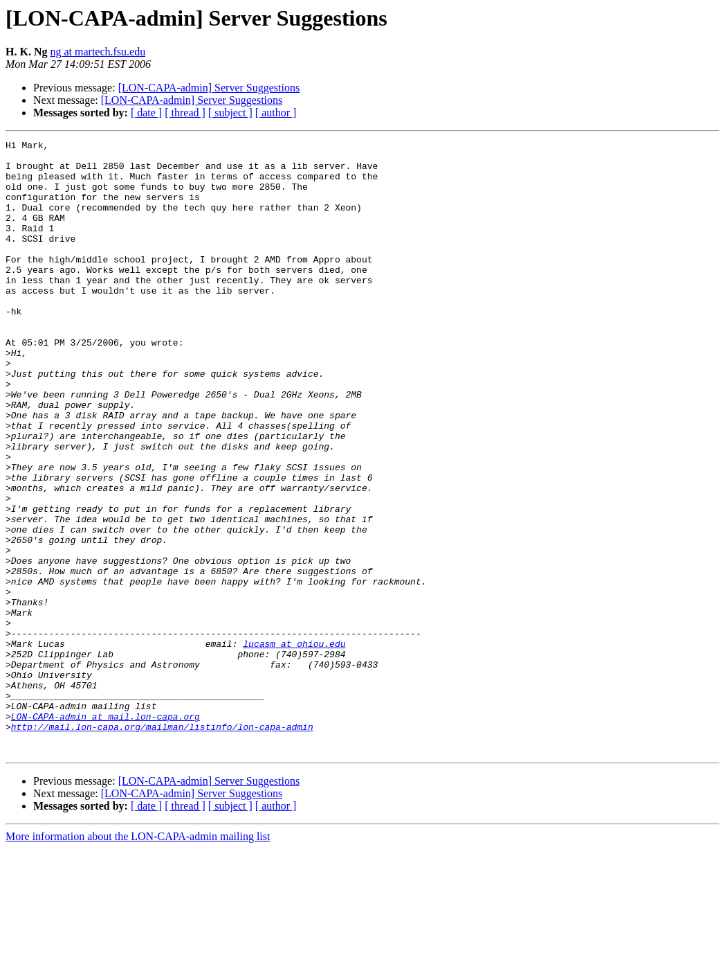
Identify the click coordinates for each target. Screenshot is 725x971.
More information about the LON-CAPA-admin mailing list (138, 959)
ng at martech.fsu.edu (97, 51)
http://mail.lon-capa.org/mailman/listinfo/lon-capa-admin (162, 845)
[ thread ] (185, 112)
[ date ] (146, 112)
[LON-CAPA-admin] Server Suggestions (209, 87)
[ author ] (276, 112)
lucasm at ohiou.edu (294, 745)
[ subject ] (230, 112)
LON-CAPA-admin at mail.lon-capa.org (105, 832)
